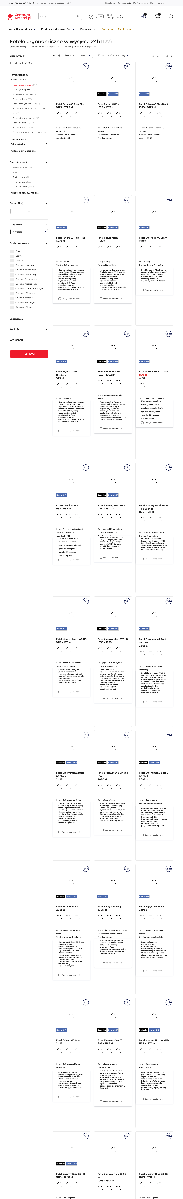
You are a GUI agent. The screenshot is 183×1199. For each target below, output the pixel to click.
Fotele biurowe (18, 79)
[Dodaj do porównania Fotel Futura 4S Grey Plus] (59, 298)
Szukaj (29, 354)
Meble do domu (20, 186)
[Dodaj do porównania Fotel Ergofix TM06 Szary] (142, 422)
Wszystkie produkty (20, 29)
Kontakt (160, 3)
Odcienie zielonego (22, 302)
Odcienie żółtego (21, 307)
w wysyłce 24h (45, 46)
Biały (15, 251)
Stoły (15, 172)
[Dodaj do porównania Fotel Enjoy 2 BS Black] (142, 1099)
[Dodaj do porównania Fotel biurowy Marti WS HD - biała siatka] (142, 702)
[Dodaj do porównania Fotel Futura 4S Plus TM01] (59, 431)
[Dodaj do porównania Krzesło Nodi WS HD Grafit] (142, 559)
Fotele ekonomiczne (22, 94)
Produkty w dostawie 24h (56, 29)
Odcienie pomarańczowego (26, 288)
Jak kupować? (124, 3)
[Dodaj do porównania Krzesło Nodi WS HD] (101, 557)
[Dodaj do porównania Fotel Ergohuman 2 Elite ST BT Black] (142, 971)
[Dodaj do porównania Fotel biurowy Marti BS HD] (101, 698)
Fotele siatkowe (20, 99)
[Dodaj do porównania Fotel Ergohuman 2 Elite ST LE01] (101, 963)
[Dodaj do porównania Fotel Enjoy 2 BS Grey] (101, 1101)
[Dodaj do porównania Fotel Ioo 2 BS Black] (59, 1097)
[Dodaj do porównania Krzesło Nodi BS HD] (59, 692)
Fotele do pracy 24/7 (22, 123)
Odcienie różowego (22, 293)
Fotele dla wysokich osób (24, 104)
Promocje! (86, 29)
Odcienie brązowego (23, 270)
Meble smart (125, 29)
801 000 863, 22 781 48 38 (21, 3)
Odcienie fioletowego (23, 279)
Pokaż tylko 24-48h (21, 63)
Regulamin (110, 3)
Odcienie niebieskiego (23, 284)
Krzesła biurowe (18, 139)
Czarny (16, 256)
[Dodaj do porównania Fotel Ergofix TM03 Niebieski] (59, 560)
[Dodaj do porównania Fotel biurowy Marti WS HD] (59, 832)
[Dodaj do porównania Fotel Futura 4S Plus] (101, 298)
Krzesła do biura (20, 167)
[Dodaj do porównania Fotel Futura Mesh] (101, 428)
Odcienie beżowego (22, 265)
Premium (107, 29)
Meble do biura (20, 182)
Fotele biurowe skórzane (24, 118)
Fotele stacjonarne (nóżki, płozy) (27, 132)
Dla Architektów (140, 3)
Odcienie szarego (21, 298)
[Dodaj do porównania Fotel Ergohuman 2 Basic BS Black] (59, 975)
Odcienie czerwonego (23, 274)
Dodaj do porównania (71, 299)
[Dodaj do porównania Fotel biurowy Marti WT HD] (101, 830)
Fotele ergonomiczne (23, 85)
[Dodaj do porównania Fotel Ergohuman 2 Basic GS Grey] (142, 835)
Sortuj (56, 55)
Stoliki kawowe (20, 177)
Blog (152, 3)
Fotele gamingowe (21, 89)
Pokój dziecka (17, 144)
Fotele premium (20, 127)
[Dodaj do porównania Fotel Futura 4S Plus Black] (142, 290)
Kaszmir (17, 260)
